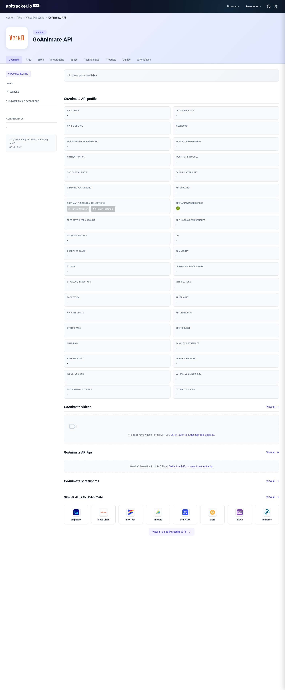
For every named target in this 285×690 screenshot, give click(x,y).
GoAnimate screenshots (81, 481)
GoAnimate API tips (78, 452)
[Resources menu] (254, 6)
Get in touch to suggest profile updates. (192, 434)
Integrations (57, 59)
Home (9, 17)
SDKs (41, 59)
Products (111, 59)
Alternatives (144, 59)
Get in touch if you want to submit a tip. (191, 466)
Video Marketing (35, 17)
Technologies (91, 59)
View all (272, 406)
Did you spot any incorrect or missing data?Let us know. (28, 143)
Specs (74, 59)
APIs (19, 17)
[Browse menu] (233, 6)
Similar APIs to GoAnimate (83, 497)
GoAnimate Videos (77, 407)
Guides (127, 59)
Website (12, 91)
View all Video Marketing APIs (171, 531)
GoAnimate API (57, 17)
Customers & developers (22, 101)
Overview (14, 59)
